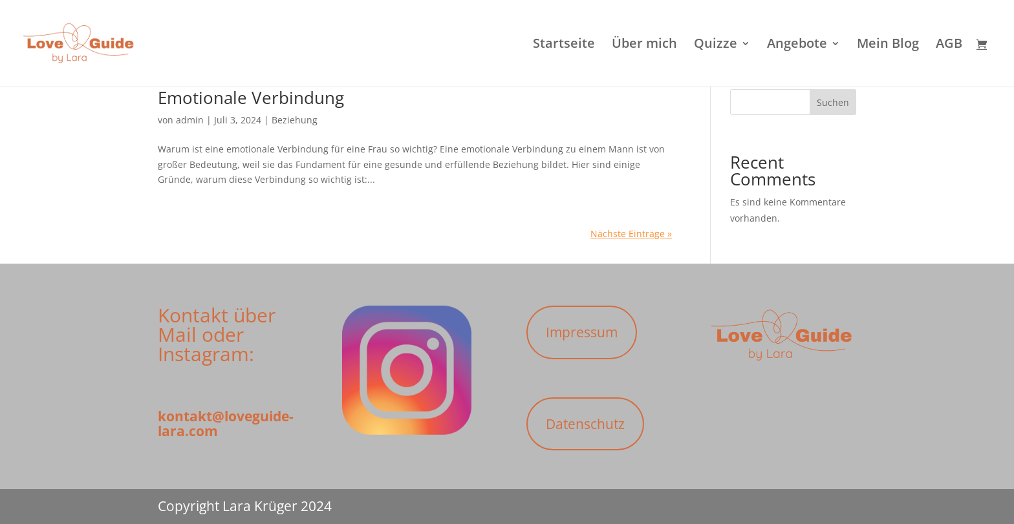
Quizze (715, 45)
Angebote (797, 45)
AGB (949, 45)
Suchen (833, 102)
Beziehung (295, 120)
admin (190, 120)
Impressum (582, 332)
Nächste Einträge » (631, 233)
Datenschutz (585, 424)
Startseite (564, 45)
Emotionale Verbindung (251, 97)
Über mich (644, 45)
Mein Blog (888, 45)
